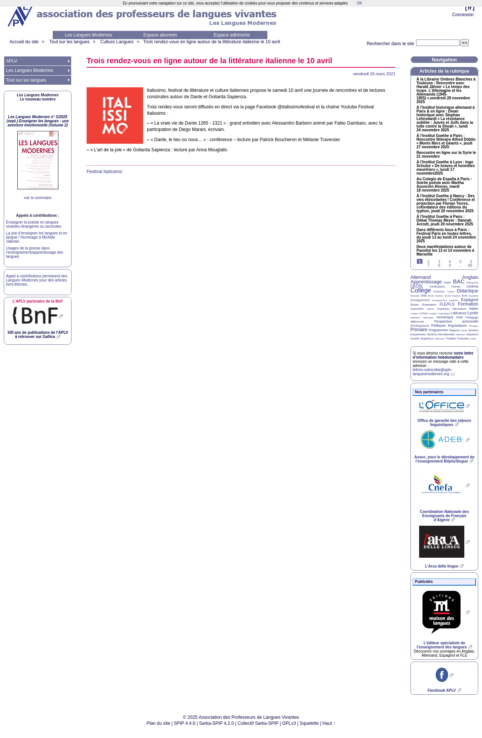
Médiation (415, 318)
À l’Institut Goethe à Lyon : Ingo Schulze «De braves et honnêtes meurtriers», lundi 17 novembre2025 (445, 167)
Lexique (433, 313)
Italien (473, 308)
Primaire (418, 329)
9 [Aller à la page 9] (450, 265)
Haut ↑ (329, 723)
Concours (439, 291)
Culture (450, 292)
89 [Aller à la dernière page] (470, 265)
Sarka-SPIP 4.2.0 (216, 723)
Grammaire (417, 308)
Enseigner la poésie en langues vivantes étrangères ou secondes (33, 224)
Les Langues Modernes (88, 35)
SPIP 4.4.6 (184, 723)
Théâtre (450, 338)
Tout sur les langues (69, 41)
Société (414, 338)
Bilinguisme (472, 283)
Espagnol (469, 299)
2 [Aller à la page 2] (428, 262)
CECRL (416, 286)
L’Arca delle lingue (441, 566)
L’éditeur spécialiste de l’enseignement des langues (441, 645)
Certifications (437, 286)
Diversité (414, 296)
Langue (414, 313)
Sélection (460, 334)
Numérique (444, 317)
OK (359, 3)
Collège (420, 290)
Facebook (441, 690)
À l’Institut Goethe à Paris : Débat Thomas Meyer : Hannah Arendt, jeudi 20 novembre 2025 (444, 220)
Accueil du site (23, 41)
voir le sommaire (37, 198)
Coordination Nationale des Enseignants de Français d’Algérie (444, 516)
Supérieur (426, 338)
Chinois (455, 286)
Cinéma (472, 286)
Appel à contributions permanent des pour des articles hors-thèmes (36, 280)
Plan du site (158, 723)
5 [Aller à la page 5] (460, 262)
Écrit (464, 295)
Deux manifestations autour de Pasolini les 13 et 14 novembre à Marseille (445, 250)
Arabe (447, 282)
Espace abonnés (160, 35)
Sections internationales (441, 334)
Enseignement (420, 300)
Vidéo (473, 339)
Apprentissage (426, 282)
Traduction (463, 338)
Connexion (463, 14)
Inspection (443, 308)
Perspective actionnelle (456, 321)
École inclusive (452, 296)
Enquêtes (473, 296)
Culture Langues (116, 41)
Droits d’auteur (435, 296)
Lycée (472, 312)
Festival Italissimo (104, 171)
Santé (464, 330)
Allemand (420, 277)
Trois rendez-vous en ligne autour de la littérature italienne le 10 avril (211, 41)
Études (414, 304)
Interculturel (459, 308)
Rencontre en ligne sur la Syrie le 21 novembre (446, 154)
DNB (424, 295)
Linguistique (444, 313)
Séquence (472, 334)
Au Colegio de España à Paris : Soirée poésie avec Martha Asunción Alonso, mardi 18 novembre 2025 (444, 184)
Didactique (467, 291)
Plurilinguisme (419, 325)
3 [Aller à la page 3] (439, 262)
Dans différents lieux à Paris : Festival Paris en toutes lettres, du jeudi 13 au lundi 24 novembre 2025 (446, 235)
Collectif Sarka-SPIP (258, 723)
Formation (468, 304)
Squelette (309, 723)
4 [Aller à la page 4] (450, 262)
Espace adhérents (232, 35)
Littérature (459, 313)
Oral (459, 317)
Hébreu (430, 309)
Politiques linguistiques (449, 325)
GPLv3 (289, 723)
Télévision (440, 339)
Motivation (428, 318)
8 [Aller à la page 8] (439, 265)
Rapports (454, 330)
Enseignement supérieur (445, 300)
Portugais (473, 326)
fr (470, 8)
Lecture (423, 313)
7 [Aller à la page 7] (428, 265)
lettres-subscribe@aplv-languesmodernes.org (432, 372)
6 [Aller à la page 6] (471, 262)
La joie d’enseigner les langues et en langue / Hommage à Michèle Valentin (36, 237)
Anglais (470, 277)
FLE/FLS (446, 304)
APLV (11, 61)
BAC (459, 281)
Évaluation (429, 304)
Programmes (438, 330)
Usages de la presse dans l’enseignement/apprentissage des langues (34, 252)
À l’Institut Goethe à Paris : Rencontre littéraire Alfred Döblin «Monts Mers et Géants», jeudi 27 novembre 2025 (446, 141)
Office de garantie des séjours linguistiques (444, 422)
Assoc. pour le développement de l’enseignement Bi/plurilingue (444, 459)
